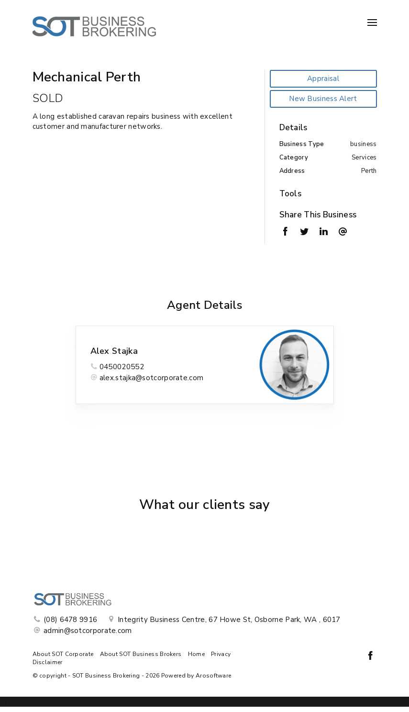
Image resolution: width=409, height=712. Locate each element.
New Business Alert (323, 98)
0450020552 (121, 367)
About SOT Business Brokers (141, 654)
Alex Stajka (114, 351)
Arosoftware (213, 675)
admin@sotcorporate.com (88, 630)
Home (196, 654)
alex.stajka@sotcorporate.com (151, 378)
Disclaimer (48, 662)
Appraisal (323, 78)
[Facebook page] (371, 656)
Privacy (221, 654)
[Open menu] (372, 22)
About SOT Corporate (63, 654)
